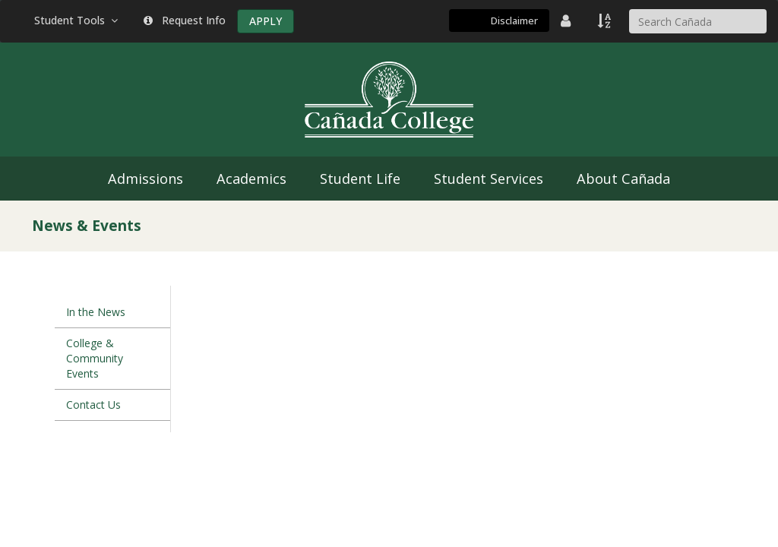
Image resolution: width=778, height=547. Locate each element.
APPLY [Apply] (265, 21)
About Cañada (623, 178)
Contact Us (93, 404)
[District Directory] (567, 20)
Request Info (185, 20)
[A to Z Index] (605, 20)
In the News (95, 312)
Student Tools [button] (77, 20)
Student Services (488, 178)
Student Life (360, 178)
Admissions (145, 178)
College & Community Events (94, 358)
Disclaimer (514, 20)
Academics (251, 178)
